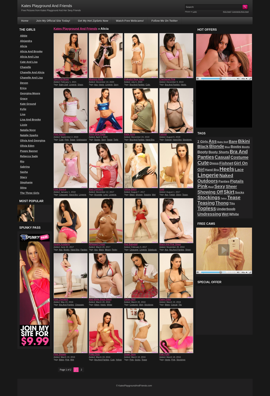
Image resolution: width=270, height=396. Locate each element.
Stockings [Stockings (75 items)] (208, 197)
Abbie (23, 35)
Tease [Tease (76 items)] (233, 197)
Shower (139, 195)
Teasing (147, 195)
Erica (23, 88)
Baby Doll (63, 84)
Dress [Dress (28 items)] (214, 163)
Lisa (22, 114)
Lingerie (72, 84)
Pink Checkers (61, 299)
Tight (116, 139)
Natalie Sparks (29, 135)
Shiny (178, 195)
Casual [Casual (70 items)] (222, 157)
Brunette (98, 195)
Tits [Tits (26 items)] (232, 203)
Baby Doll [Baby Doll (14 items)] (222, 142)
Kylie (23, 109)
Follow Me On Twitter (165, 20)
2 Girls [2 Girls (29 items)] (202, 142)
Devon (24, 82)
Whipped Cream (97, 244)
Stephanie (26, 182)
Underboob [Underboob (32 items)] (226, 209)
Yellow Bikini (130, 189)
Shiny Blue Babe (97, 134)
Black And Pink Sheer (170, 244)
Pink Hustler (60, 134)
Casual (174, 305)
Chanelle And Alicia (32, 72)
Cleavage (63, 195)
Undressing (81, 139)
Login (195, 12)
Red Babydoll (130, 244)
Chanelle (25, 67)
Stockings (187, 139)
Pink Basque (60, 189)
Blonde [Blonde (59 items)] (216, 146)
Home (24, 20)
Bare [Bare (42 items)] (233, 141)
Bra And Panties (137, 84)
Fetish (172, 195)
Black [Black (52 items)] (203, 146)
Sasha (24, 171)
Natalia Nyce (28, 130)
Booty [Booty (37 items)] (202, 152)
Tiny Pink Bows (61, 79)
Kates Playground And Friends (75, 28)
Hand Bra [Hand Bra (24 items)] (212, 170)
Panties (83, 250)
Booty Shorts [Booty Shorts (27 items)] (218, 152)
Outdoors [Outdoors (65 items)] (207, 180)
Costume (134, 305)
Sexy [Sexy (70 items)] (219, 186)
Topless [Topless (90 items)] (206, 208)
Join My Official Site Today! (53, 20)
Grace (24, 98)
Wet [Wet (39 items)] (225, 214)
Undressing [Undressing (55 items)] (209, 213)
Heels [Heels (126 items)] (226, 169)
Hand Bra (150, 139)
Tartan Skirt (130, 299)
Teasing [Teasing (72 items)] (206, 202)
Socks (137, 360)
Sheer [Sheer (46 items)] (231, 186)
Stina (23, 187)
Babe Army (129, 134)
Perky (114, 250)
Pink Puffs (164, 354)
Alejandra (26, 40)
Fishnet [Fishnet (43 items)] (226, 163)
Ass (96, 84)
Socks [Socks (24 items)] (239, 192)
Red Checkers (96, 189)
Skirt (141, 305)
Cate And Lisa (29, 61)
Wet (153, 195)
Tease (72, 139)
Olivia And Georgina (32, 140)
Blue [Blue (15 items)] (227, 147)
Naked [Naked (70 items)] (226, 175)
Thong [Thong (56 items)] (222, 203)
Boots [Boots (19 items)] (246, 146)
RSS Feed (227, 12)
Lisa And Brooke (30, 119)
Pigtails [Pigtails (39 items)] (237, 181)
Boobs (97, 139)
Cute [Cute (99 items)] (203, 163)
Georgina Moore (30, 93)
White (109, 305)
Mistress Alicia (96, 79)
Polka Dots (94, 354)
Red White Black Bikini (100, 299)
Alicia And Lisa (29, 56)
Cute (148, 84)
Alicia (23, 46)
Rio (22, 161)
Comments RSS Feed (240, 12)
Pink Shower (60, 354)
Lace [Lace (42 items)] (239, 169)
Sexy (116, 84)
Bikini (132, 195)
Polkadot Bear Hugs (134, 79)
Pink (67, 139)
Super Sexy (130, 354)
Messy (108, 250)
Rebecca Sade (29, 156)
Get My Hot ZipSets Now (93, 20)
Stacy (23, 177)
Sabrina (25, 166)
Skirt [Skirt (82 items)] (229, 192)
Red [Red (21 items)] (211, 186)
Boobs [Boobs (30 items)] (236, 147)
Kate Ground (28, 103)
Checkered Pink (167, 79)
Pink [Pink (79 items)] (202, 186)
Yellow (119, 360)
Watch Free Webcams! (130, 20)
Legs (105, 195)
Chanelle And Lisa (31, 77)
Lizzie (23, 124)
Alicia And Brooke (31, 51)
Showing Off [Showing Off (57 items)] (210, 192)
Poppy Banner (29, 151)
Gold (161, 189)
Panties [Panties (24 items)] (224, 181)
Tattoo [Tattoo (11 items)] (224, 198)
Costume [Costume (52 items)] (240, 157)
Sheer (80, 84)
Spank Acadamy (62, 244)
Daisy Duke (165, 299)
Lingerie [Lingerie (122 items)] (208, 175)
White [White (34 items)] (234, 214)
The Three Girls (29, 192)
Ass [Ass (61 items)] (212, 141)
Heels (101, 84)
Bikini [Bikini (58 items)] (244, 141)
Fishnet (163, 134)
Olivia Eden (27, 145)
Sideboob (152, 250)
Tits (180, 305)
